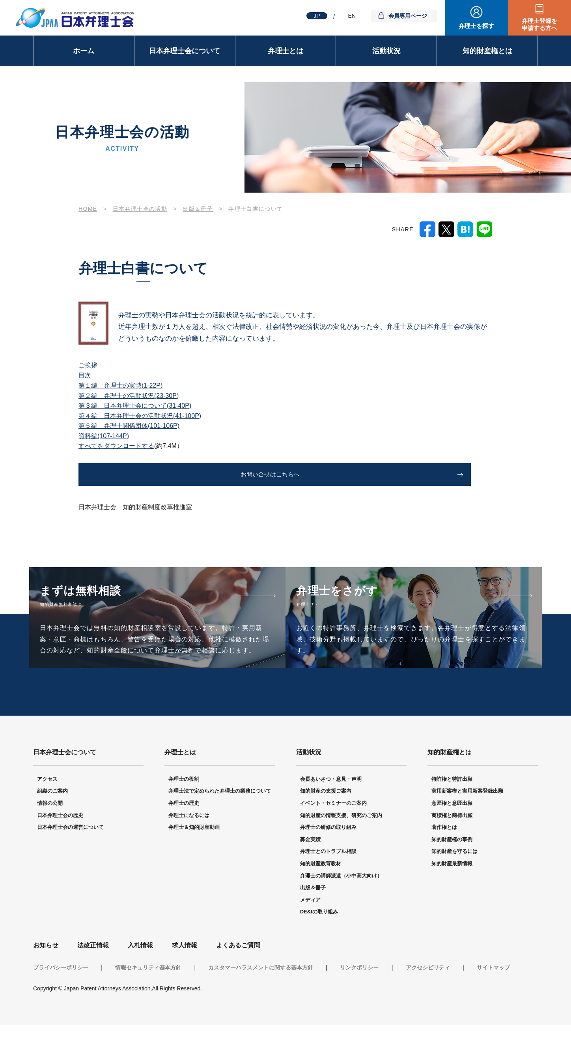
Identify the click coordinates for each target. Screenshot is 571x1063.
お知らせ (45, 984)
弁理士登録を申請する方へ (539, 24)
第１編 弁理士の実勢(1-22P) (120, 385)
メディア (310, 938)
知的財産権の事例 (451, 878)
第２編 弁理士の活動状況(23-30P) (128, 395)
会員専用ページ (407, 16)
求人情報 (184, 984)
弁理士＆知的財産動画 (194, 866)
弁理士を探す (476, 25)
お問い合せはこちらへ (136, 474)
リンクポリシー (359, 1006)
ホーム (83, 51)
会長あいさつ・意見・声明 (331, 818)
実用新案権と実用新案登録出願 (467, 829)
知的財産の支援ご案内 (325, 829)
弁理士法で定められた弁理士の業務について (219, 829)
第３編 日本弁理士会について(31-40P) (134, 405)
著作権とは (444, 866)
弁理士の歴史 (183, 842)
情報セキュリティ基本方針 (148, 1006)
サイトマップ (493, 1006)
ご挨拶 (87, 365)
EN (352, 16)
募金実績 (310, 878)
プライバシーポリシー (60, 1006)
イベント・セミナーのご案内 (333, 842)
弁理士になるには (188, 854)
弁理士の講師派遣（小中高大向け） (341, 914)
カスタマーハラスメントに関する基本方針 (260, 1006)
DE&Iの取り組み (319, 950)
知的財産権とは (487, 51)
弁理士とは (285, 51)
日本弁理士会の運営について (70, 866)
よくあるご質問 (238, 984)
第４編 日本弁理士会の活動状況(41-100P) (139, 415)
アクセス (47, 818)
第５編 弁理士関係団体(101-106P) (128, 425)
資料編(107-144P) (103, 436)
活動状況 (386, 51)
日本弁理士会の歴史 (60, 854)
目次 (84, 375)
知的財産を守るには (454, 890)
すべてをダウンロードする (116, 445)
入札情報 (140, 984)
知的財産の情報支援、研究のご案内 (341, 854)
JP (316, 16)
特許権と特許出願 (451, 818)
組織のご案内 (52, 829)
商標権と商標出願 (451, 854)
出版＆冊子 (313, 926)
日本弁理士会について (184, 51)
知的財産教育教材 (320, 902)
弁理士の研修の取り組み (328, 866)
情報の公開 (50, 842)
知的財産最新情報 (451, 902)
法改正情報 (93, 984)
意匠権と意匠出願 (451, 842)
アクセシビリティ (428, 1006)
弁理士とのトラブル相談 (328, 890)
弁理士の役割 (183, 818)
